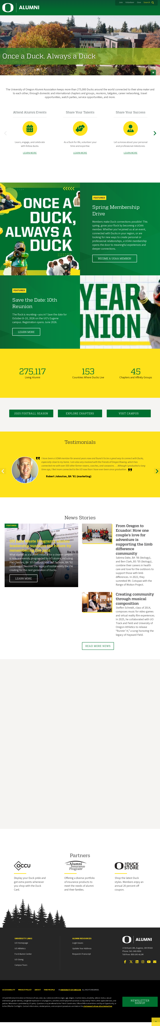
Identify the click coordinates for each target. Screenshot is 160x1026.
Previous (6, 137)
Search (147, 2)
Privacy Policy (24, 993)
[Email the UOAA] (154, 966)
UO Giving (19, 963)
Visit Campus (129, 417)
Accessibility (8, 993)
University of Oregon (70, 993)
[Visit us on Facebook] (125, 966)
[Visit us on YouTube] (149, 966)
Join (121, 2)
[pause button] (153, 72)
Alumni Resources (82, 942)
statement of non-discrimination (97, 1010)
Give (139, 2)
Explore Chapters (80, 417)
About (38, 993)
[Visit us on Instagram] (143, 966)
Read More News (98, 649)
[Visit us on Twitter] (131, 966)
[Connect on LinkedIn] (137, 966)
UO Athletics (20, 952)
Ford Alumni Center (23, 957)
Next (155, 137)
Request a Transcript (81, 957)
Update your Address (81, 952)
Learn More (26, 335)
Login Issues (77, 946)
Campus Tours (21, 968)
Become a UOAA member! (114, 262)
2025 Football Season (31, 417)
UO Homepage (21, 946)
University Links (23, 942)
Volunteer (129, 2)
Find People (49, 993)
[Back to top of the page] (156, 1022)
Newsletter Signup (140, 1005)
